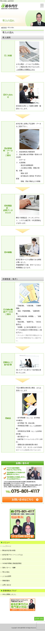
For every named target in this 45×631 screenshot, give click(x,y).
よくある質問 (6, 576)
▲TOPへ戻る (39, 619)
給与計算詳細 (6, 559)
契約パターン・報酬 (8, 567)
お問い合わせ (6, 585)
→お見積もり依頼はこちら (25, 69)
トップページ (6, 546)
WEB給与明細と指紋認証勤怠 (11, 563)
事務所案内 (6, 580)
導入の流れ (6, 572)
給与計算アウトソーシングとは (12, 555)
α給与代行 (23, 627)
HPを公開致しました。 (9, 594)
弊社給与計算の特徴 (8, 550)
